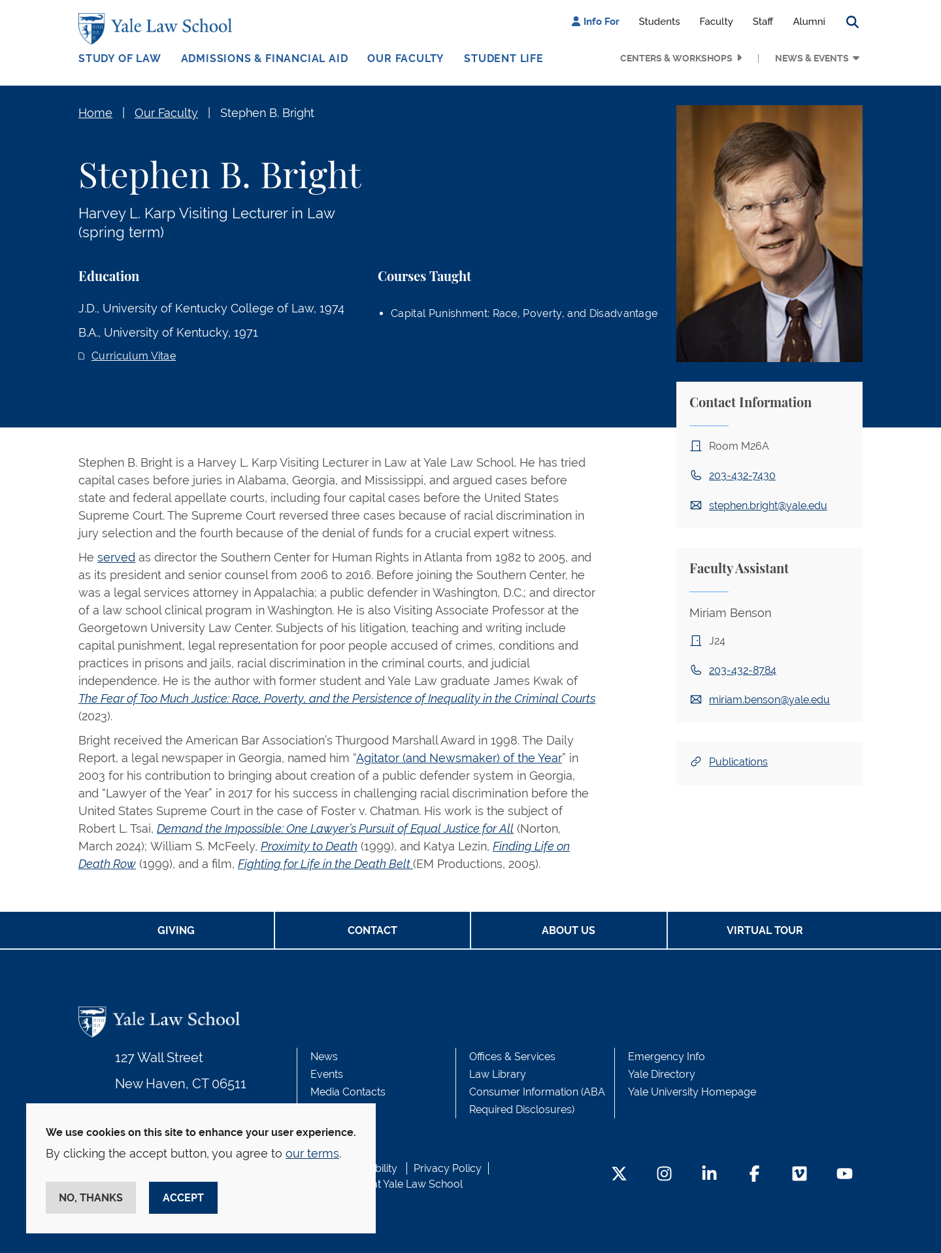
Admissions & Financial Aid (264, 58)
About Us (568, 930)
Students (659, 21)
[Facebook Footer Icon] (754, 1174)
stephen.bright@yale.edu (768, 505)
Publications (738, 762)
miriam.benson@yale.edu (769, 699)
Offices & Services (512, 1056)
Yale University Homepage (692, 1092)
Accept (183, 1198)
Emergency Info (666, 1056)
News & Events (812, 58)
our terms (312, 1153)
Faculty (716, 21)
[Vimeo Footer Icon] (799, 1174)
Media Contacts (348, 1092)
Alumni (809, 21)
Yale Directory (661, 1074)
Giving (176, 930)
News (324, 1056)
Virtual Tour (765, 930)
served (116, 557)
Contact (372, 930)
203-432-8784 (742, 670)
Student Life (504, 58)
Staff (763, 21)
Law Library (497, 1074)
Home (95, 113)
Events (326, 1074)
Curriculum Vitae (133, 356)
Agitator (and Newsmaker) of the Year (459, 758)
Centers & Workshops (676, 58)
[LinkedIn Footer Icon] (709, 1174)
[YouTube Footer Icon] (844, 1174)
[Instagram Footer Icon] (664, 1174)
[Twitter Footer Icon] (619, 1174)
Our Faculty (405, 58)
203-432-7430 (742, 475)
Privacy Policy (448, 1168)
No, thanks (91, 1198)
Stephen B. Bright (267, 113)
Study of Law (119, 58)
